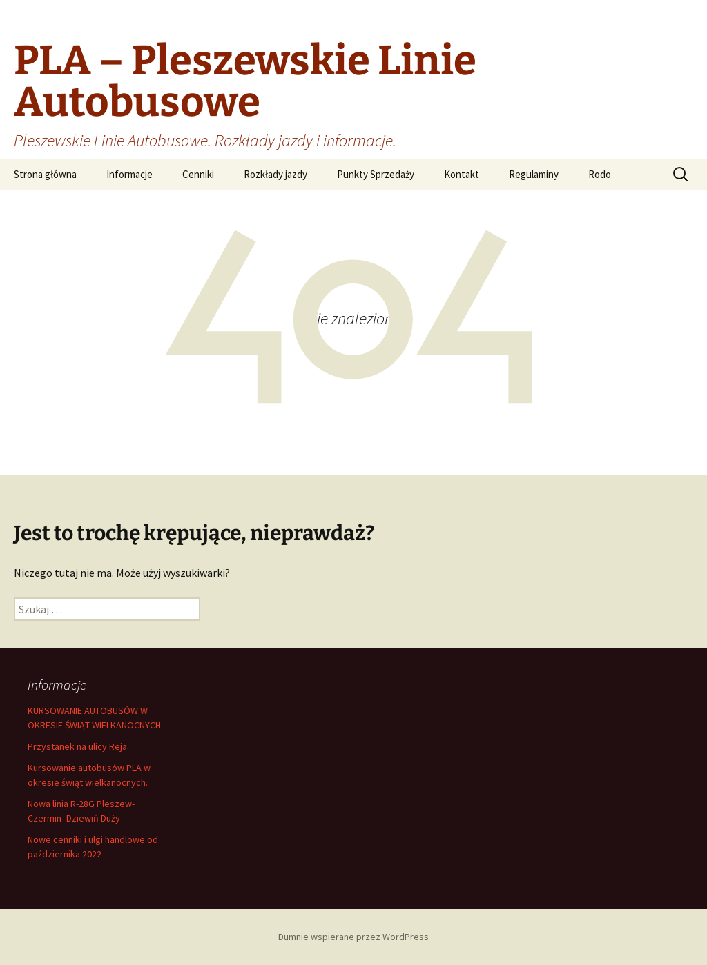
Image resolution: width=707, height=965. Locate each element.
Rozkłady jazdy (275, 174)
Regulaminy (534, 174)
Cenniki (198, 174)
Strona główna (45, 174)
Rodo (599, 174)
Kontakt (461, 174)
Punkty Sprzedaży (375, 174)
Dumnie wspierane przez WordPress (353, 937)
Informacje (129, 174)
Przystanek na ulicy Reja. (78, 746)
